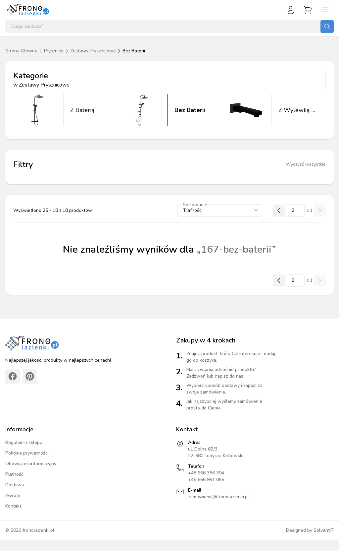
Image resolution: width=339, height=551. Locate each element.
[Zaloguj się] (290, 10)
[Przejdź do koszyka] (307, 10)
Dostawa (14, 485)
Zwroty (12, 495)
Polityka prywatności (27, 453)
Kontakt (13, 506)
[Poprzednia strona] (279, 210)
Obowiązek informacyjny (30, 463)
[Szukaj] (327, 26)
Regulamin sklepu (23, 442)
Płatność (14, 474)
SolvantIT (324, 530)
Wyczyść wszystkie (306, 164)
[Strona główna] (27, 10)
